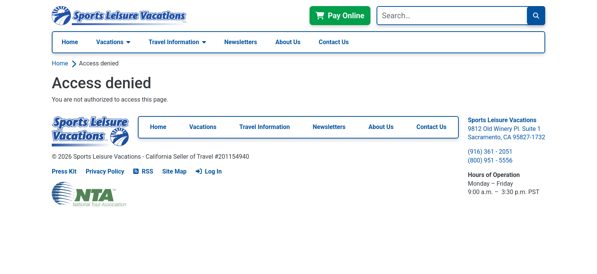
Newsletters (240, 42)
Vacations (109, 42)
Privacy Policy (105, 171)
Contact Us (334, 42)
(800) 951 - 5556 (490, 160)
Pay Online (340, 15)
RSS (143, 171)
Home (70, 42)
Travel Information (173, 42)
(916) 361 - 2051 (490, 151)
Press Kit (64, 171)
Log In (209, 171)
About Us (287, 42)
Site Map (174, 171)
